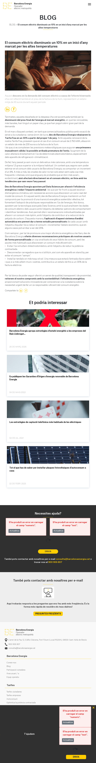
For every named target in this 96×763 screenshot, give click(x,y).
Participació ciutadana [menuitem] (15, 670)
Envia (76, 757)
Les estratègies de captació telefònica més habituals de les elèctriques (45, 422)
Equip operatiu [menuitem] (12, 677)
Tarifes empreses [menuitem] (13, 695)
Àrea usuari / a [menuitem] (12, 673)
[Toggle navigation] (89, 4)
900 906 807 (55, 562)
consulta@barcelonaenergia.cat (73, 559)
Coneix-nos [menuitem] (11, 663)
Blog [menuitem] (8, 666)
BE (21, 6)
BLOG (12, 25)
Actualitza (68, 722)
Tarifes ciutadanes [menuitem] (14, 692)
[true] (7, 109)
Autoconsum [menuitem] (12, 699)
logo (19, 632)
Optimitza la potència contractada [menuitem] (21, 703)
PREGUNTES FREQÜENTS (48, 614)
